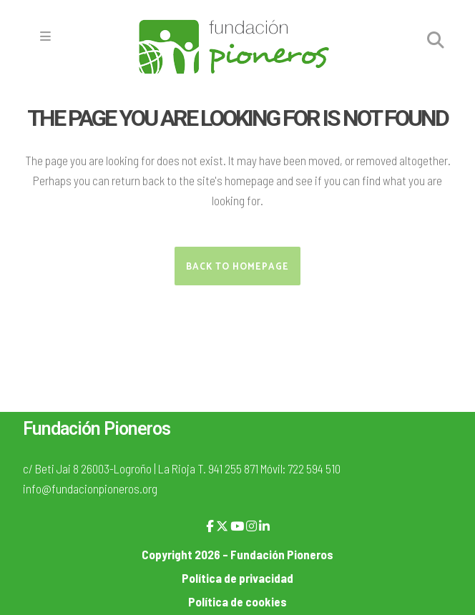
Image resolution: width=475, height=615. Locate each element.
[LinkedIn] (264, 525)
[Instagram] (251, 525)
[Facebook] (210, 525)
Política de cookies (237, 601)
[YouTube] (237, 525)
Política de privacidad (237, 578)
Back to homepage (237, 267)
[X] (222, 525)
